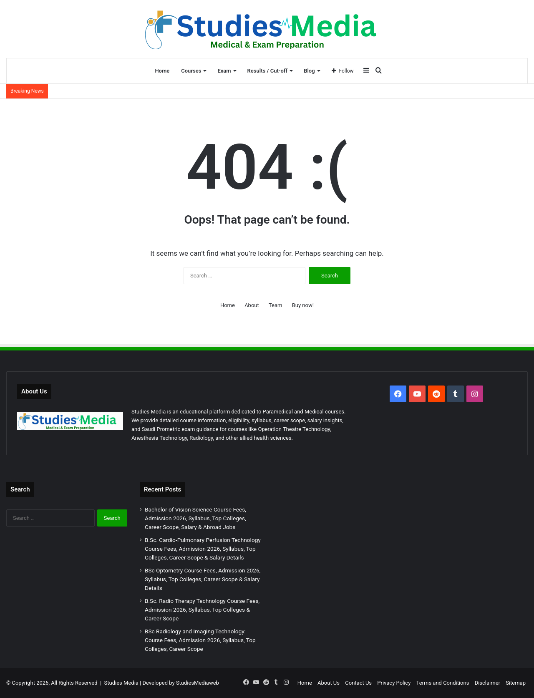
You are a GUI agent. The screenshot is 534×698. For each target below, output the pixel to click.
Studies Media (121, 683)
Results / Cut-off (267, 71)
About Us (328, 683)
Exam (224, 71)
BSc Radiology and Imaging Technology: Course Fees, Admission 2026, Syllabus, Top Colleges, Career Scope (200, 640)
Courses (191, 71)
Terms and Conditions (442, 683)
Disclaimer (487, 683)
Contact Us (358, 683)
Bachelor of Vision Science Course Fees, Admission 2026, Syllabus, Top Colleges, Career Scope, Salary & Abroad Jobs (195, 518)
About (251, 305)
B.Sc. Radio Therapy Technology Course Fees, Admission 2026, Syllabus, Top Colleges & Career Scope (202, 609)
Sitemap (516, 683)
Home (162, 71)
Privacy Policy (394, 683)
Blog (309, 71)
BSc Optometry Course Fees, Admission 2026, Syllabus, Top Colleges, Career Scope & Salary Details (202, 579)
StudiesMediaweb (197, 683)
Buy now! (303, 305)
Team (275, 305)
